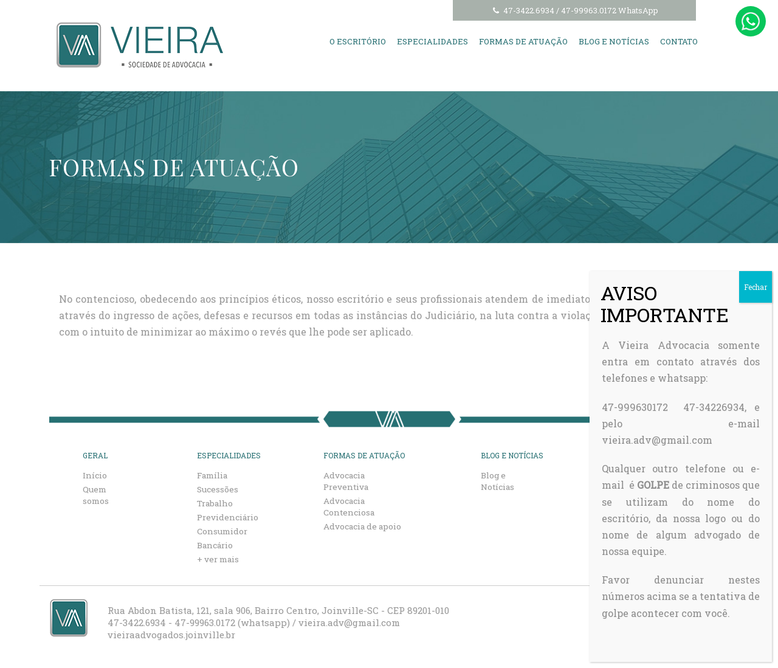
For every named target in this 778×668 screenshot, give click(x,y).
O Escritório (357, 41)
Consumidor (224, 531)
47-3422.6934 (522, 10)
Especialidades (432, 41)
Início (96, 475)
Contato (679, 41)
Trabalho (217, 503)
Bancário (217, 545)
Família (215, 475)
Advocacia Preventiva (348, 480)
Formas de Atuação (523, 41)
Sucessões (218, 489)
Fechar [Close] (755, 287)
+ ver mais (220, 559)
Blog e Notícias (614, 41)
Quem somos (97, 494)
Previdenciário (230, 517)
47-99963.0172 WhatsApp (609, 10)
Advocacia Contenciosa (350, 506)
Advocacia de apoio (364, 526)
